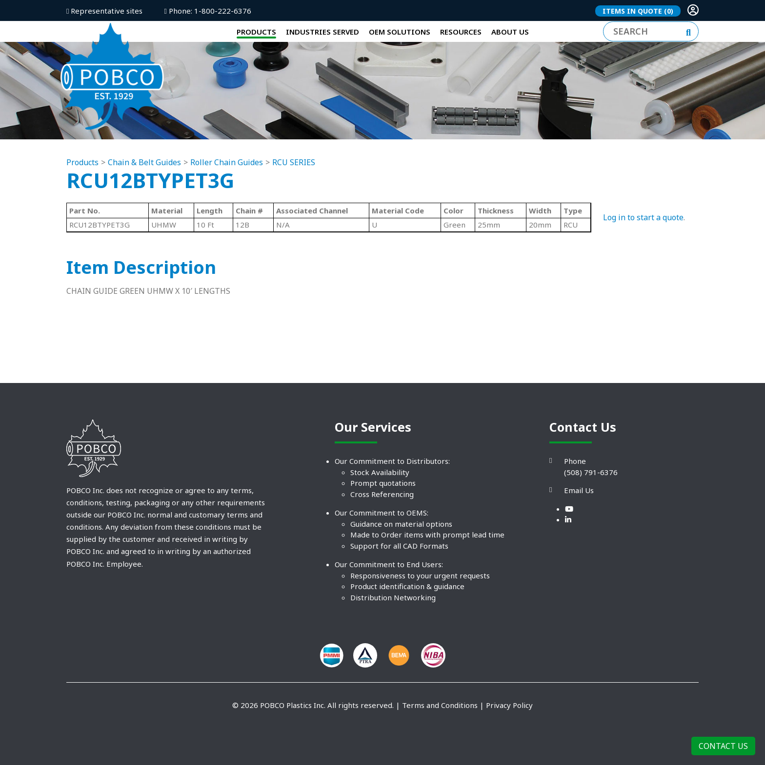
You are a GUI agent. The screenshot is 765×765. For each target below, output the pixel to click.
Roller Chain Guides (226, 199)
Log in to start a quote (643, 254)
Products (82, 199)
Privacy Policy (509, 742)
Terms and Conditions (440, 742)
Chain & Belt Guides (144, 199)
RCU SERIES (293, 199)
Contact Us (723, 746)
